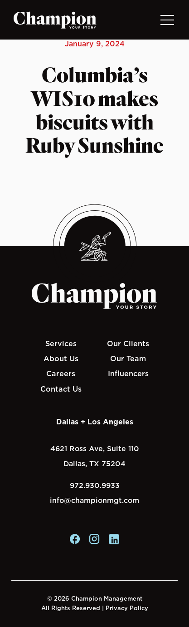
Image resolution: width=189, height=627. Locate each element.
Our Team (128, 358)
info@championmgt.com (94, 500)
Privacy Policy (127, 608)
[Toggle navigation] (166, 20)
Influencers (128, 373)
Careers (60, 373)
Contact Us (61, 388)
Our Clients (128, 343)
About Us (61, 358)
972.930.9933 (95, 485)
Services (61, 343)
